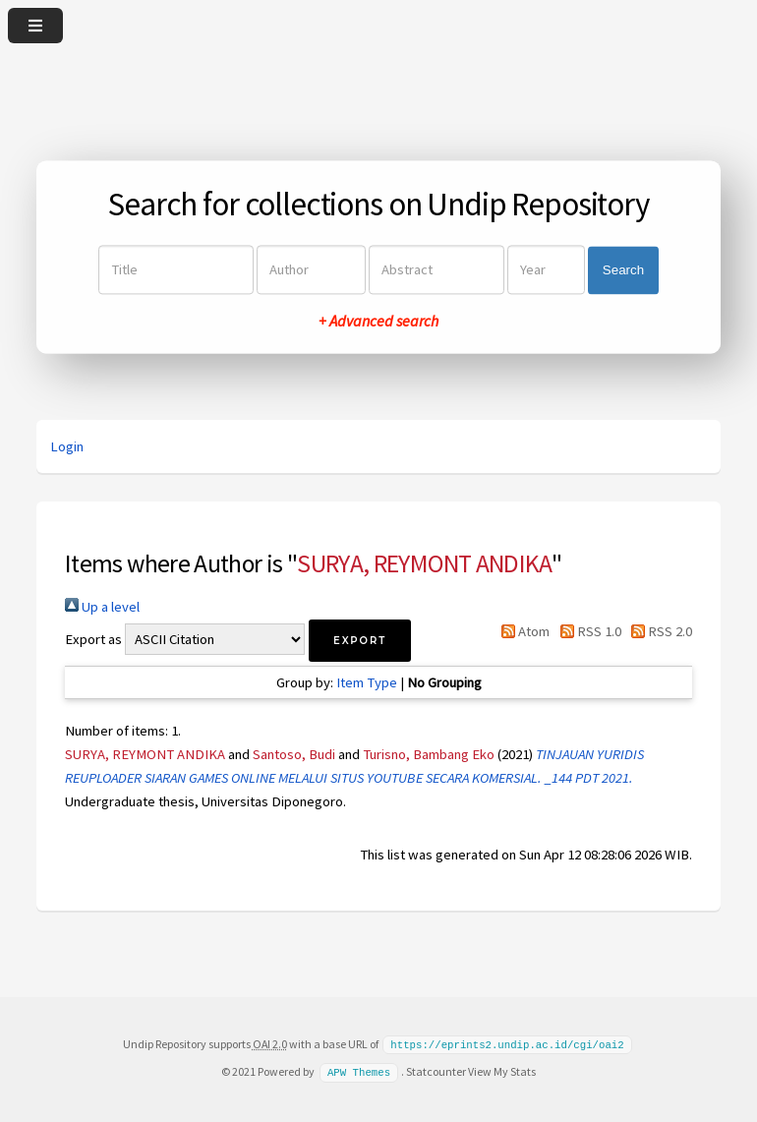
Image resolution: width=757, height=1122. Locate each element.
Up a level (102, 607)
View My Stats (502, 1070)
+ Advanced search (378, 321)
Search (623, 270)
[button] (360, 641)
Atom (522, 631)
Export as (93, 639)
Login (67, 446)
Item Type (366, 682)
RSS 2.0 (658, 631)
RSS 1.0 (586, 631)
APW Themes (358, 1071)
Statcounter (436, 1070)
